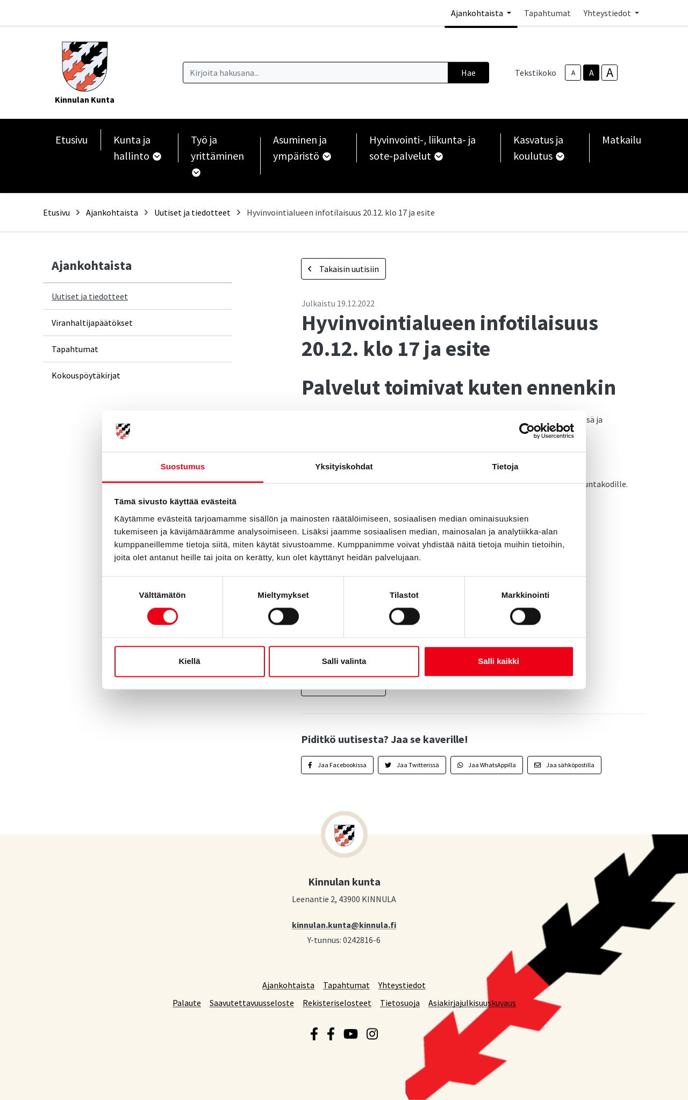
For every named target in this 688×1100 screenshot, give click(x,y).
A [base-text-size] (591, 72)
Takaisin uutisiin (343, 268)
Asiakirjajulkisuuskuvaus (472, 1002)
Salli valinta (344, 661)
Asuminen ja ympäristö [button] (301, 147)
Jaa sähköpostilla (564, 765)
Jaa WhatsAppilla (487, 765)
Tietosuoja (400, 1002)
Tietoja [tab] (505, 466)
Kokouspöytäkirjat (86, 375)
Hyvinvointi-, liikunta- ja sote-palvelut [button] (422, 147)
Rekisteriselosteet (337, 1002)
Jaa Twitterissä (412, 765)
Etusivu (71, 139)
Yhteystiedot (402, 985)
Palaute (187, 1002)
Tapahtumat (547, 13)
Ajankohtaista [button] (478, 13)
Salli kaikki (498, 661)
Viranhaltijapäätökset (92, 322)
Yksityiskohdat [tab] (343, 466)
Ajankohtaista (112, 212)
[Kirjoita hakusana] (315, 72)
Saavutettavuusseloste (252, 1002)
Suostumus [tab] (183, 466)
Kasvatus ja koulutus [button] (538, 147)
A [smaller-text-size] (573, 72)
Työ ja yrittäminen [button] (217, 155)
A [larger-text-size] (609, 73)
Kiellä (189, 661)
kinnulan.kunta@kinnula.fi (344, 924)
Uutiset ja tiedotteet (192, 212)
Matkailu (621, 139)
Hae (468, 72)
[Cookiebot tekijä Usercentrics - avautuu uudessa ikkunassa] (527, 431)
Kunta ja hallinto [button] (136, 147)
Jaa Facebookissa (337, 765)
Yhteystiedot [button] (608, 13)
